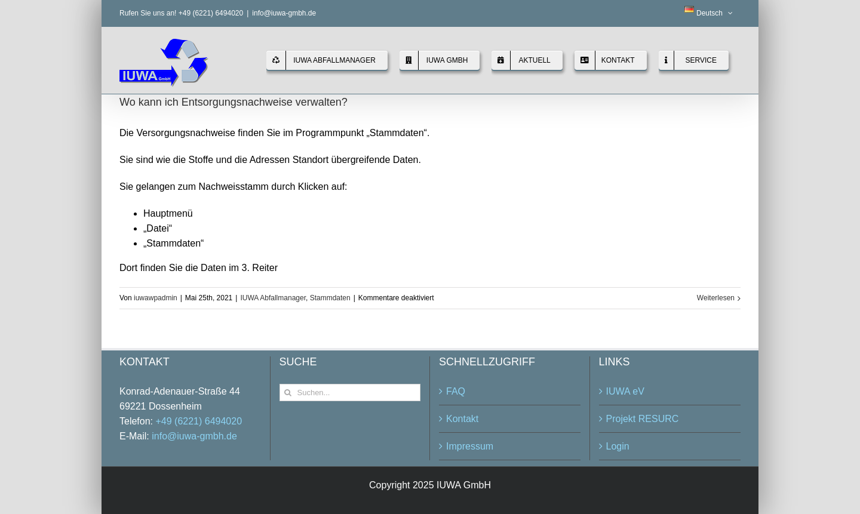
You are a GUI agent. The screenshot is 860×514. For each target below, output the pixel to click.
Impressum (469, 446)
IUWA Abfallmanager (273, 298)
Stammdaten (330, 298)
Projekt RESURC (642, 419)
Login (617, 446)
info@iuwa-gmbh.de (284, 13)
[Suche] (288, 392)
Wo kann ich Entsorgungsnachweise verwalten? (233, 102)
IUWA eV (625, 391)
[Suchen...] (350, 392)
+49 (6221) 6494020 (198, 421)
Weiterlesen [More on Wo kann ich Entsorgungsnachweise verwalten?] (716, 298)
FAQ (455, 391)
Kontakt (462, 419)
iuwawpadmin (155, 298)
